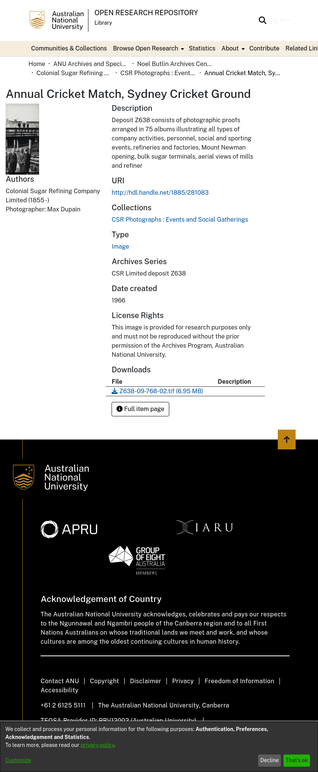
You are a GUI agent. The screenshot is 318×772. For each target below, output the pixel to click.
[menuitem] (148, 48)
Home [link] (36, 64)
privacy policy (97, 745)
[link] (180, 219)
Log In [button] (277, 20)
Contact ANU (60, 681)
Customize (18, 760)
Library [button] (103, 23)
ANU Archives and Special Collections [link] (91, 64)
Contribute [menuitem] (264, 48)
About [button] (230, 48)
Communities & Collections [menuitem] (69, 48)
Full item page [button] (140, 409)
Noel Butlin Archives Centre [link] (175, 64)
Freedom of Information (239, 681)
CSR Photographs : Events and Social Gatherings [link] (158, 73)
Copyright (104, 681)
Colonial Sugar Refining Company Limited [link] (74, 73)
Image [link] (120, 246)
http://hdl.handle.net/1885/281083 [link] (160, 192)
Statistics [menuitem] (202, 48)
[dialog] (159, 747)
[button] (263, 20)
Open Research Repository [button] (146, 13)
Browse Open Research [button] (145, 48)
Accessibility (60, 690)
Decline (269, 760)
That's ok (297, 760)
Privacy (183, 681)
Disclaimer (145, 681)
